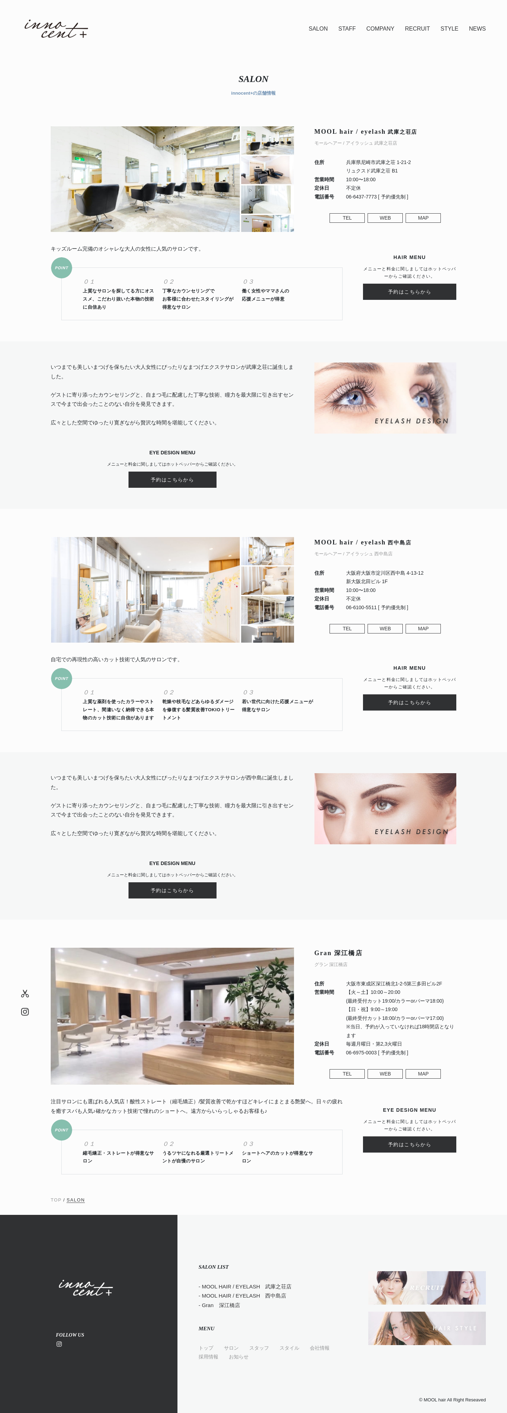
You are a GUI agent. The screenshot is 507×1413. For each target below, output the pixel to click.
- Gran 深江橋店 (219, 1305)
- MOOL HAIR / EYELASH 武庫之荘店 (245, 1286)
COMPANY (380, 29)
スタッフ (259, 1348)
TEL (347, 218)
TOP (56, 1200)
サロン (231, 1348)
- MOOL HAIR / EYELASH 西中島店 (243, 1296)
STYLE (449, 29)
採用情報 (208, 1357)
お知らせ (239, 1357)
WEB (385, 218)
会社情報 (320, 1348)
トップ (206, 1348)
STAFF (347, 29)
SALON (318, 29)
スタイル (289, 1348)
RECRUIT (417, 29)
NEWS (477, 29)
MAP (423, 218)
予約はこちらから (409, 292)
